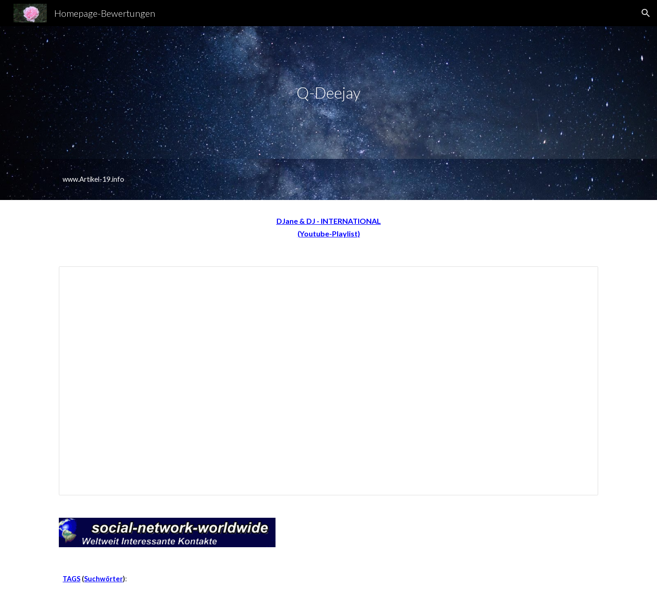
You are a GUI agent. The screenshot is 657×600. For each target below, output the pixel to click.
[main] (328, 92)
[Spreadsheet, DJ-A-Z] (328, 381)
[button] (646, 13)
